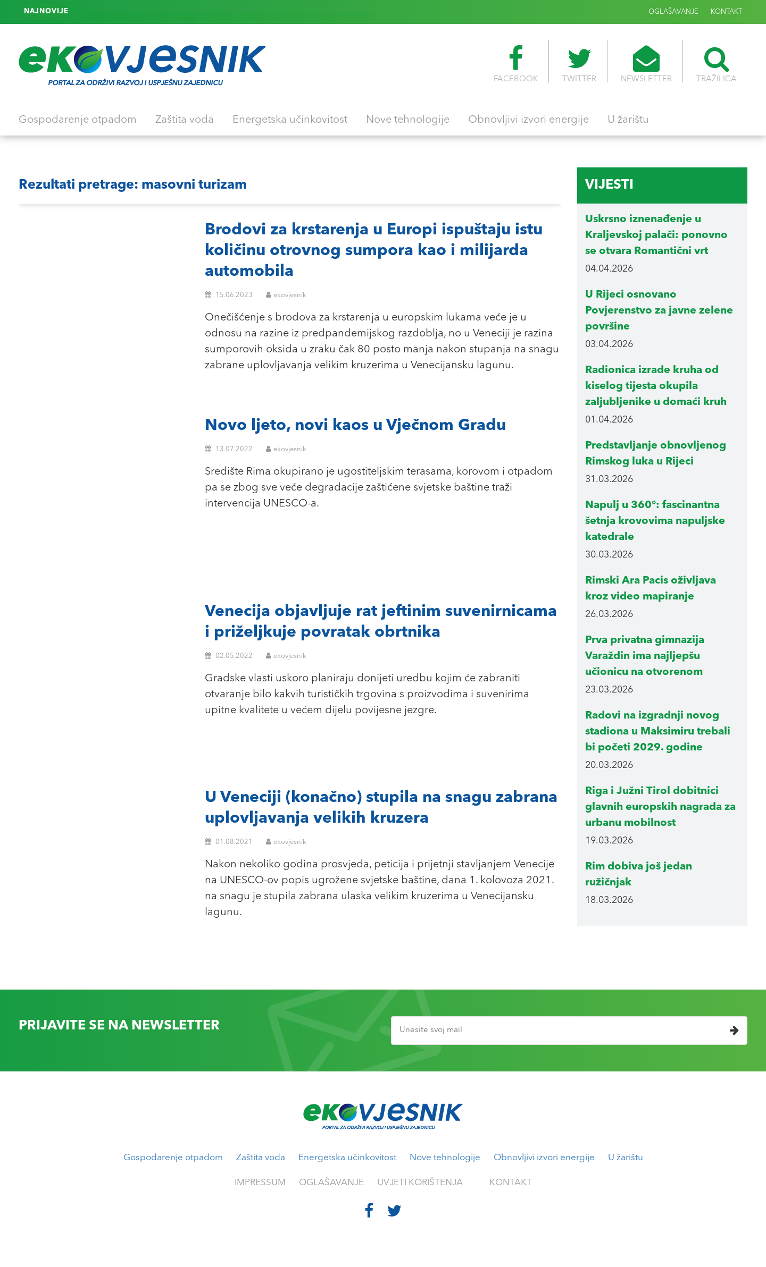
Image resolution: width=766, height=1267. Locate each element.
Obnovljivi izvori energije (528, 120)
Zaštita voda (184, 120)
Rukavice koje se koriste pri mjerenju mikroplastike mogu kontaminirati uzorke (208, 11)
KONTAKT (726, 12)
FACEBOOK (516, 64)
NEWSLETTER (646, 64)
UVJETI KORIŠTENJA (420, 1182)
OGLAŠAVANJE (673, 12)
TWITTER (579, 64)
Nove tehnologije (407, 120)
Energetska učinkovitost (289, 120)
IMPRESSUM (260, 1182)
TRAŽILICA (716, 64)
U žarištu (628, 120)
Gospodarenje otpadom (78, 120)
